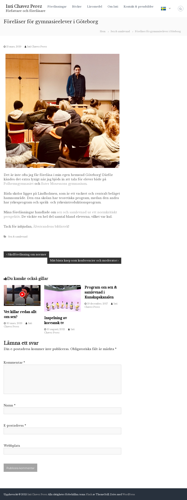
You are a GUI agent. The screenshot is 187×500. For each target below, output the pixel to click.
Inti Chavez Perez (24, 6)
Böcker (77, 6)
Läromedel (94, 6)
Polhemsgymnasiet (19, 183)
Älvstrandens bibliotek (50, 226)
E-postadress (15, 425)
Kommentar (14, 362)
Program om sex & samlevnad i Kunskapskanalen (101, 292)
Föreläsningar (57, 6)
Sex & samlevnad (120, 31)
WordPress (128, 494)
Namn (10, 405)
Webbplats (12, 445)
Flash (89, 494)
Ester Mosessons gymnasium (64, 183)
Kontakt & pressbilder (139, 6)
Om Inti (113, 6)
